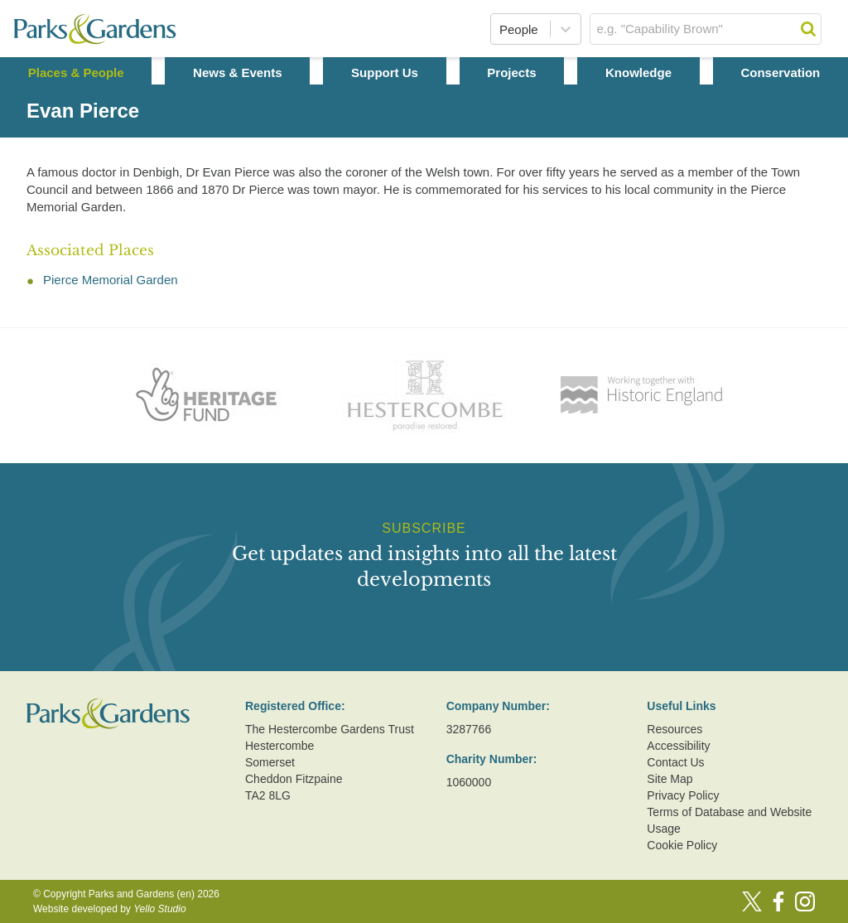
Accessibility (678, 745)
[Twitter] (752, 901)
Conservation (780, 72)
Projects (511, 72)
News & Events (237, 72)
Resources (674, 729)
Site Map (669, 778)
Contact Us (675, 762)
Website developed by (109, 909)
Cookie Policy (682, 845)
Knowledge (638, 72)
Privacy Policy (683, 795)
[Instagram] (805, 901)
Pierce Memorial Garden (110, 280)
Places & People (76, 72)
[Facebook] (778, 901)
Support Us (384, 72)
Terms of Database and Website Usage (729, 820)
